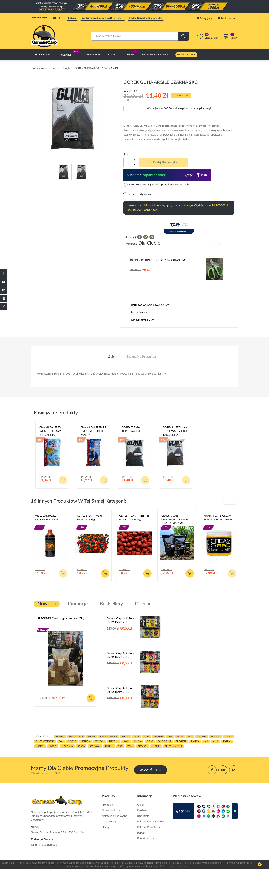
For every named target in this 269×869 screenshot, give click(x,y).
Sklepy (105, 827)
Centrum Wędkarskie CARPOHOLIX (102, 18)
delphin (158, 736)
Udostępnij (139, 237)
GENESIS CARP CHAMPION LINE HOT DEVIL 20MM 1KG (174, 520)
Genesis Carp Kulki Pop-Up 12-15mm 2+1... (120, 620)
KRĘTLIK (156, 746)
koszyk (40, 746)
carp (136, 736)
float (149, 741)
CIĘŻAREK (142, 746)
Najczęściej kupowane (114, 816)
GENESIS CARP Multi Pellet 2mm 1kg (89, 518)
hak (206, 741)
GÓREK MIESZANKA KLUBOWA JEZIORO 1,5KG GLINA (175, 431)
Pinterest (151, 237)
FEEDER (91, 736)
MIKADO (60, 736)
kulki (215, 741)
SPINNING (215, 736)
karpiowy (94, 746)
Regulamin (143, 816)
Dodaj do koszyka (164, 162)
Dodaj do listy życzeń (137, 194)
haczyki (113, 741)
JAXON (126, 741)
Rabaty (72, 18)
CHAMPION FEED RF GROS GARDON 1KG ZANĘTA (93, 431)
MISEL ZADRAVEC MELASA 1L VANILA (46, 518)
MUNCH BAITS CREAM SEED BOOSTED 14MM (218, 518)
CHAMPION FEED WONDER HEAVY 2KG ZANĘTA (50, 431)
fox (61, 741)
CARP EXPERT (164, 741)
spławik (201, 736)
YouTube (54, 18)
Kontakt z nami (145, 838)
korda (81, 746)
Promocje (107, 805)
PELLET (125, 736)
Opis (111, 356)
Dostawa (142, 810)
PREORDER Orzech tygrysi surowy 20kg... (62, 618)
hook (180, 736)
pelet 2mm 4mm (173, 746)
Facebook (50, 18)
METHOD (85, 741)
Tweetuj (145, 237)
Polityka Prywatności (149, 827)
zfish (130, 746)
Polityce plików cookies (173, 866)
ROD (120, 746)
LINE (170, 736)
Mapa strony (109, 821)
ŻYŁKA (228, 736)
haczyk (109, 746)
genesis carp (76, 736)
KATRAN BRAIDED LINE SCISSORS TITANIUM (157, 260)
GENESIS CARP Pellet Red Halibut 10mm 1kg (134, 518)
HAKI (190, 736)
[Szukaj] (140, 36)
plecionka (67, 746)
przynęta (181, 741)
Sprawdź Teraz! (151, 770)
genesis (72, 741)
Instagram (59, 18)
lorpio (53, 746)
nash (146, 736)
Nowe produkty (111, 810)
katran (227, 741)
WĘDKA (138, 741)
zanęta (195, 741)
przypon (99, 741)
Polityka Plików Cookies (150, 821)
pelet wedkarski (45, 741)
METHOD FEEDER (108, 736)
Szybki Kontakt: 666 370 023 (145, 18)
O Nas (141, 805)
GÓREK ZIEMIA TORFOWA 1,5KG (132, 429)
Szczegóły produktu (141, 356)
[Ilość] (127, 162)
